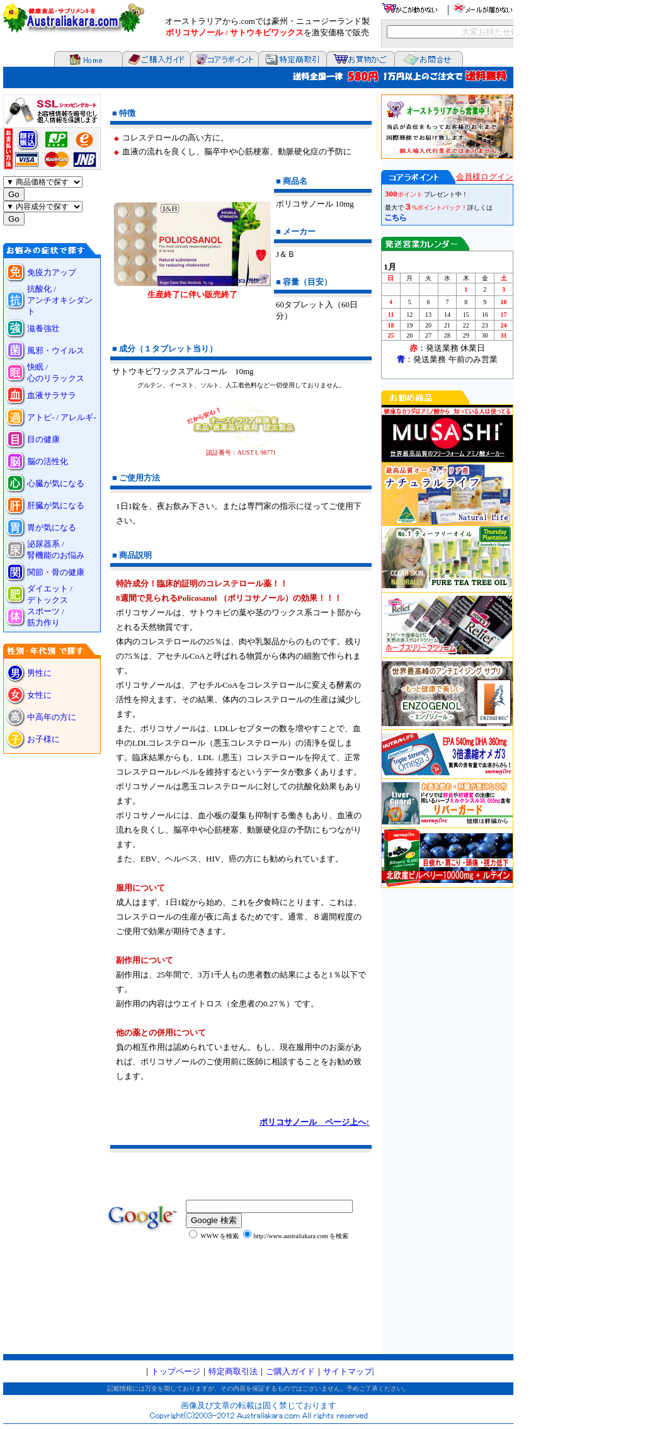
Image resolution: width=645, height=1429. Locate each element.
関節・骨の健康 (55, 572)
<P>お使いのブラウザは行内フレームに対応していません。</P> (447, 724)
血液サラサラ (51, 395)
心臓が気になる (55, 483)
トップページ (175, 1371)
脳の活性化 (47, 461)
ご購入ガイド (290, 1371)
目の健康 (43, 439)
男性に (39, 673)
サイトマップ (347, 1371)
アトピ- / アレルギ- (61, 417)
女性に (39, 695)
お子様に (47, 739)
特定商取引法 (233, 1371)
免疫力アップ (51, 272)
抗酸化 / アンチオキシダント (60, 300)
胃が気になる (51, 527)
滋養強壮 (43, 328)
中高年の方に (51, 717)
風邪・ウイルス (55, 350)
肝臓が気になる (55, 505)
